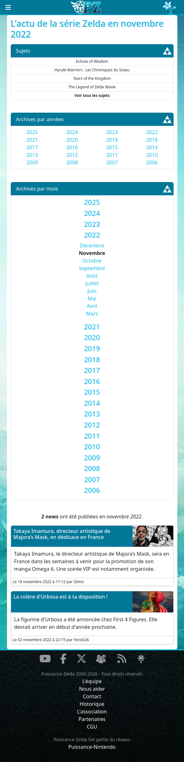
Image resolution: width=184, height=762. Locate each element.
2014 (152, 147)
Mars (92, 313)
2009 (32, 162)
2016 (72, 147)
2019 (112, 139)
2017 (32, 147)
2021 (32, 139)
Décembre (92, 245)
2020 (72, 139)
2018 (152, 139)
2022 (152, 132)
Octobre (92, 260)
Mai (92, 298)
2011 (112, 154)
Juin (91, 290)
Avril (92, 306)
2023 (112, 132)
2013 (32, 154)
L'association (92, 711)
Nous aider (92, 688)
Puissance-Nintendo (92, 746)
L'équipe (92, 681)
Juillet (92, 283)
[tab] (92, 202)
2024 (72, 132)
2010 (152, 154)
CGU (92, 726)
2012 (72, 154)
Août (92, 275)
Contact (92, 696)
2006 (152, 162)
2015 (112, 147)
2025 (32, 132)
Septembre (92, 268)
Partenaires (91, 719)
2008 (72, 162)
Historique (92, 703)
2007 (112, 162)
